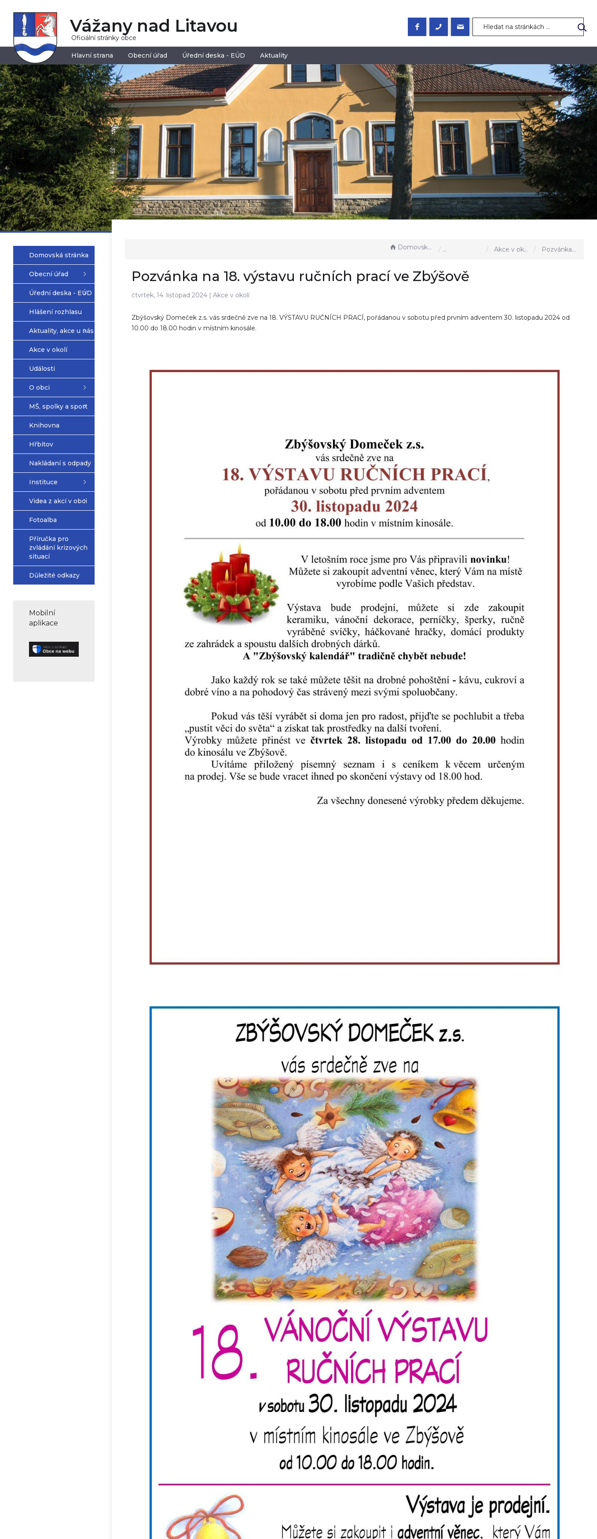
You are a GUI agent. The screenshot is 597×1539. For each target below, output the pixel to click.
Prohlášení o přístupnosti (345, 1523)
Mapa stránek (326, 1532)
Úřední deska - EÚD (213, 55)
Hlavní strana (92, 55)
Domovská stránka (412, 247)
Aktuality (274, 55)
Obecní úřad (147, 55)
